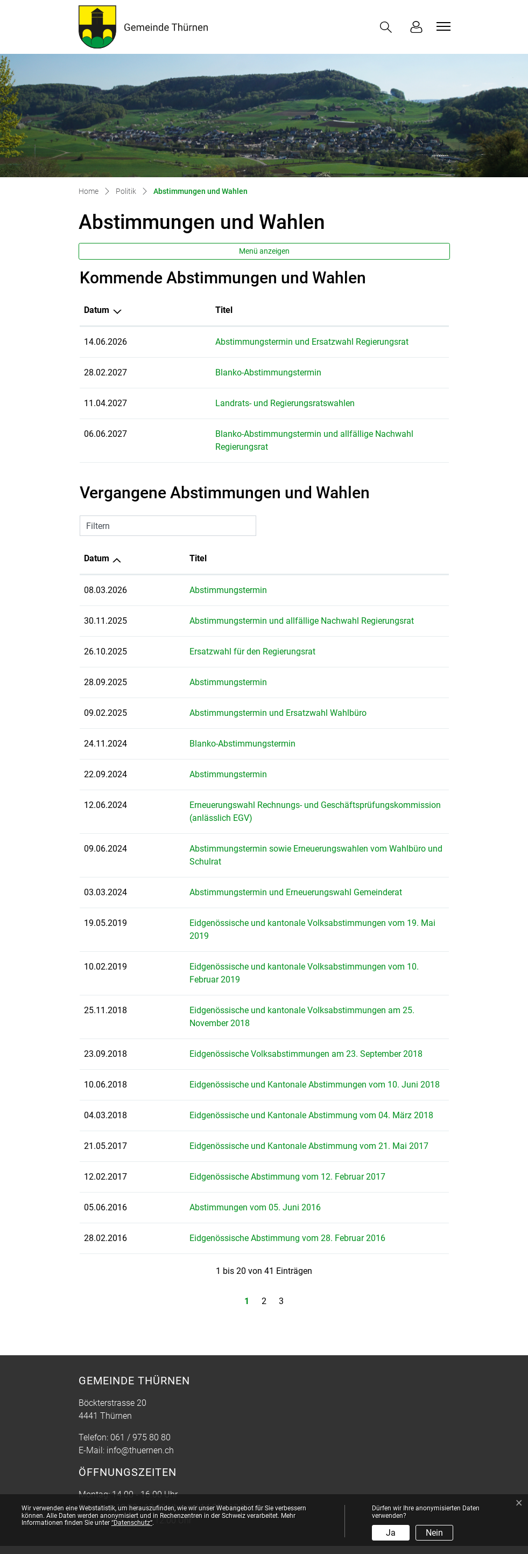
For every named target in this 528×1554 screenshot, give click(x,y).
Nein (434, 1533)
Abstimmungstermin (196, 577)
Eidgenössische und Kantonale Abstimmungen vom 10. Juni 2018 (283, 1046)
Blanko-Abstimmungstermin (211, 372)
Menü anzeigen (264, 251)
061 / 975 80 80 (140, 1398)
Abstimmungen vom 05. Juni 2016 (223, 1168)
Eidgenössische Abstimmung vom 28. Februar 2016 (256, 1199)
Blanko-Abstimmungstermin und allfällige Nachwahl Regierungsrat (284, 434)
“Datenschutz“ (131, 1523)
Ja (391, 1533)
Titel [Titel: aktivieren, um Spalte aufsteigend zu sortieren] (166, 310)
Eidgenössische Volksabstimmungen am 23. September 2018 (274, 1015)
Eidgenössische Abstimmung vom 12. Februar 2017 (256, 1138)
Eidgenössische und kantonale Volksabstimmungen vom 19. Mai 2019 (291, 910)
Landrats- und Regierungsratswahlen (227, 403)
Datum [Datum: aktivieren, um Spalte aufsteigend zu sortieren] (96, 545)
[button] (388, 27)
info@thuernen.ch (140, 1411)
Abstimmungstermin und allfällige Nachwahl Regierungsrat (270, 608)
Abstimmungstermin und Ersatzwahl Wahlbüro (246, 700)
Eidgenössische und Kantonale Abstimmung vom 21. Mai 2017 (277, 1107)
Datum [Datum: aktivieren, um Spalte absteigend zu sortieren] (96, 310)
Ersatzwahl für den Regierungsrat (221, 638)
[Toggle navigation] (442, 26)
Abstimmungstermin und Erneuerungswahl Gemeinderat (264, 879)
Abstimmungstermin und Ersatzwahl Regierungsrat (254, 342)
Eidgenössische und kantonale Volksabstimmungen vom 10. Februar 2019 (299, 941)
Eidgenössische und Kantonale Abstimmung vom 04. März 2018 (280, 1076)
